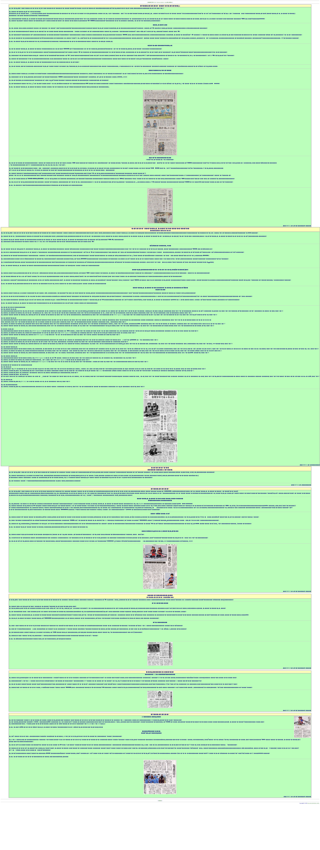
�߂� (160, 800)
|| (158, 800)
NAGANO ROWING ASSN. (313, 803)
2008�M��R (168, 2)
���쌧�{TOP (152, 2)
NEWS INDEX (160, 2)
